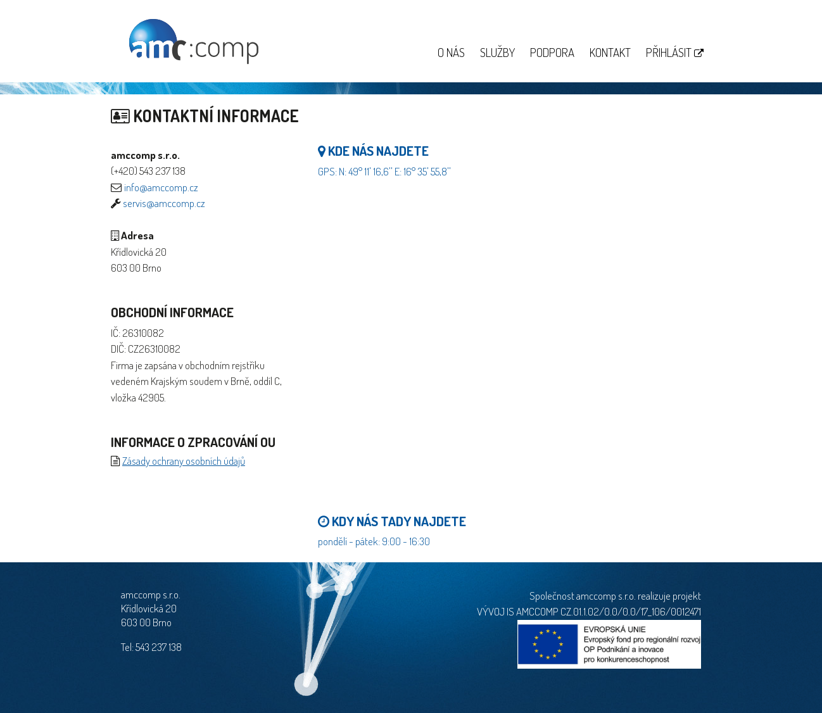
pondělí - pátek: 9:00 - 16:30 (374, 541)
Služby (497, 52)
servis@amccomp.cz (164, 203)
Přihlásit (675, 52)
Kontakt (610, 52)
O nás (451, 52)
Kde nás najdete (373, 150)
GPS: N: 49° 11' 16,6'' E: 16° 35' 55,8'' (384, 171)
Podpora (552, 52)
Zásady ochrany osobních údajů (183, 460)
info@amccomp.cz (161, 187)
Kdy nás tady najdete (392, 520)
